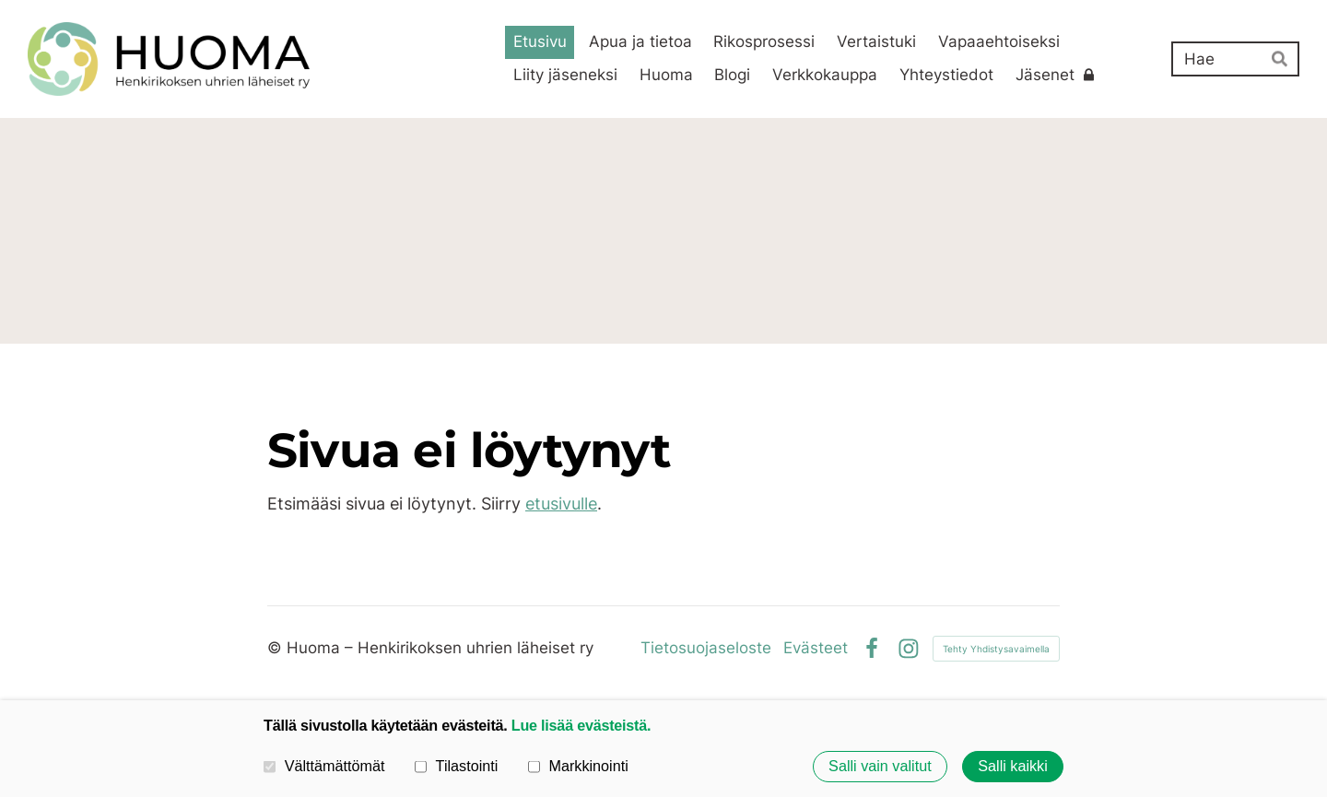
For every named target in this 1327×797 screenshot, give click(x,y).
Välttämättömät (324, 765)
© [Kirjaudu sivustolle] (277, 648)
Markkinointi (578, 765)
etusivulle (561, 503)
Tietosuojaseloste (705, 648)
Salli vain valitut (880, 766)
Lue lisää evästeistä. (581, 725)
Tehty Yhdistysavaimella (996, 648)
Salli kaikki (1013, 766)
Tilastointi (456, 765)
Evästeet (815, 648)
